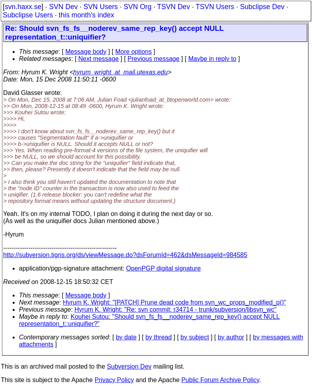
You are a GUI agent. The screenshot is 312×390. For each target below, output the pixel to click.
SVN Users (100, 7)
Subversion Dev (129, 366)
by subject (194, 337)
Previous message (154, 58)
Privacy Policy (114, 380)
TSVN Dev (173, 7)
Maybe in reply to (212, 58)
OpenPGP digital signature (163, 268)
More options (133, 51)
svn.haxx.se (23, 7)
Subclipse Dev (262, 7)
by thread (158, 337)
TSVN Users (214, 7)
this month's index (86, 15)
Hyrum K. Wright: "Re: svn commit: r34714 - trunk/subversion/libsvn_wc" (176, 309)
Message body (85, 51)
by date (126, 337)
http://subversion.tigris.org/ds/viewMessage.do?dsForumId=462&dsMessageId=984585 (125, 255)
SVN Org (137, 7)
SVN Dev (63, 7)
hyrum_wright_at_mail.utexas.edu (120, 72)
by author (231, 337)
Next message (98, 58)
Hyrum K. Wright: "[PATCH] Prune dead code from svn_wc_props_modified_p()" (174, 302)
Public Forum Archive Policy (220, 380)
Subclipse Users (28, 15)
